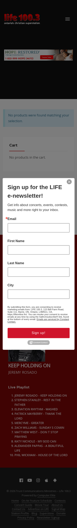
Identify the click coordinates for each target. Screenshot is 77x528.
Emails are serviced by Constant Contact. (38, 320)
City (11, 285)
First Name (16, 241)
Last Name (16, 263)
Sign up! (38, 333)
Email (12, 219)
